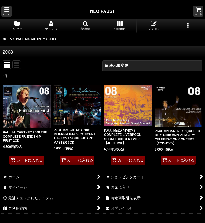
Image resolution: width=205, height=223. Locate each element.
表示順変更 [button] (116, 65)
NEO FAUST (102, 11)
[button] (6, 11)
